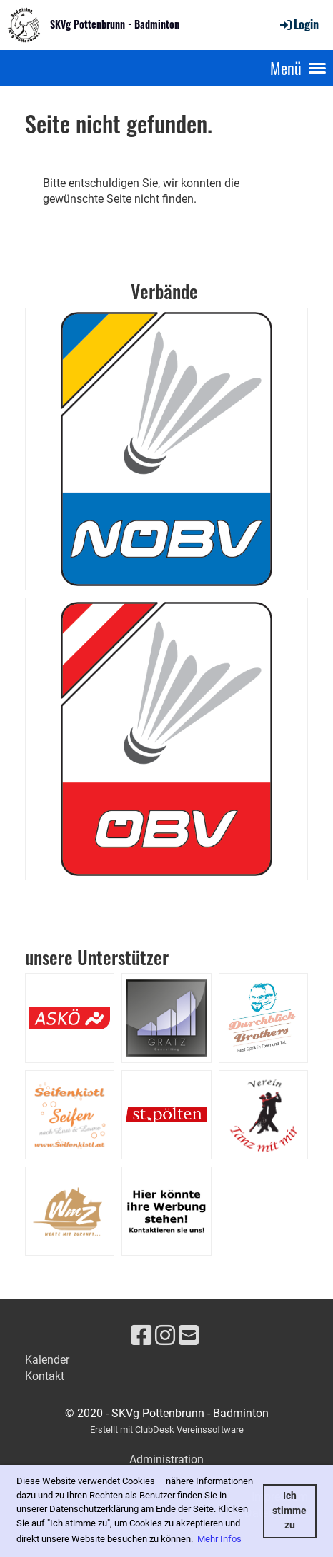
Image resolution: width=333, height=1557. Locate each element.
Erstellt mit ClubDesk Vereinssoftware (167, 1429)
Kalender (47, 1359)
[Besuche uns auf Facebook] (141, 1335)
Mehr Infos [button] (219, 1538)
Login (298, 24)
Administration (166, 1459)
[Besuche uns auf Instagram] (165, 1335)
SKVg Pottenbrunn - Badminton (114, 24)
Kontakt (44, 1376)
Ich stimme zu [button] (289, 1510)
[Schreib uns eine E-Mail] (189, 1335)
